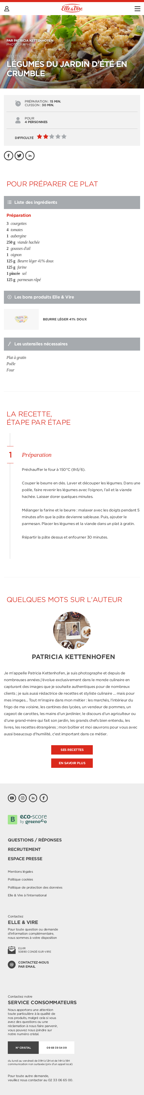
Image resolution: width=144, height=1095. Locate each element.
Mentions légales (20, 872)
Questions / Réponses (35, 840)
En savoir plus (72, 763)
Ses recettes (72, 750)
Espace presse (25, 858)
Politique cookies (20, 879)
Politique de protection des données (35, 887)
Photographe (72, 42)
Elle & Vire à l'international (27, 895)
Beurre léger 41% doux (65, 319)
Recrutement (24, 849)
